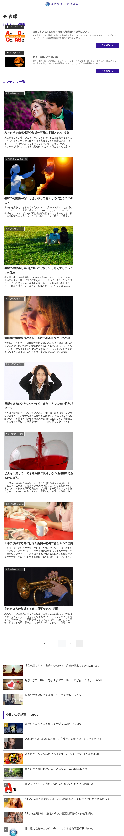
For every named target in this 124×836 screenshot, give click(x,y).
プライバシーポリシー (91, 825)
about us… (32, 825)
